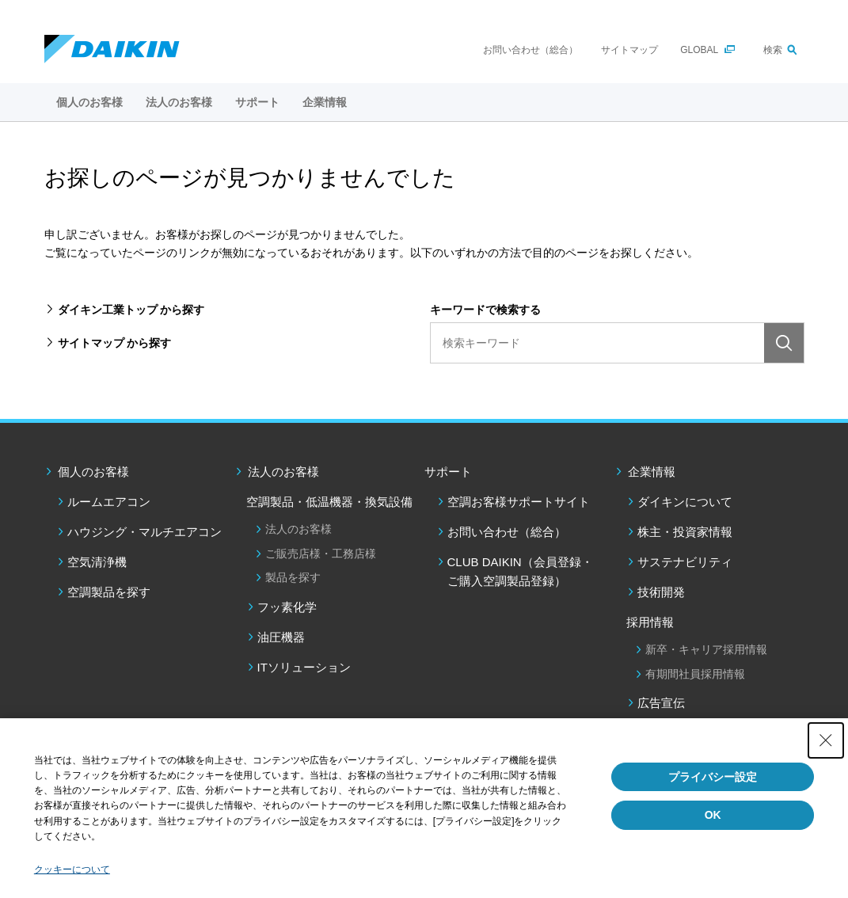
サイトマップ (629, 49)
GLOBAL (699, 49)
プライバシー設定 (712, 777)
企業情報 (651, 471)
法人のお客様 (283, 471)
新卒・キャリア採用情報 (706, 649)
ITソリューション (304, 667)
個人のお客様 (93, 471)
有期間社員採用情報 (695, 674)
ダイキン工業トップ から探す (131, 309)
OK (713, 815)
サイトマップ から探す (115, 343)
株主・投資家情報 (684, 531)
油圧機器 (281, 637)
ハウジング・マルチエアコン (144, 531)
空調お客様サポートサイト (518, 501)
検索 (772, 49)
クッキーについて (72, 869)
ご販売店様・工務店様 (320, 553)
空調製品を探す (108, 592)
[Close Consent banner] (825, 740)
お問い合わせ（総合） (530, 49)
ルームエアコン (108, 501)
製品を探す (293, 577)
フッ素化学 (287, 607)
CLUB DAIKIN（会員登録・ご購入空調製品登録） (520, 571)
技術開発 (661, 592)
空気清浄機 (97, 562)
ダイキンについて (684, 501)
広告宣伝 (661, 703)
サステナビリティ (684, 562)
